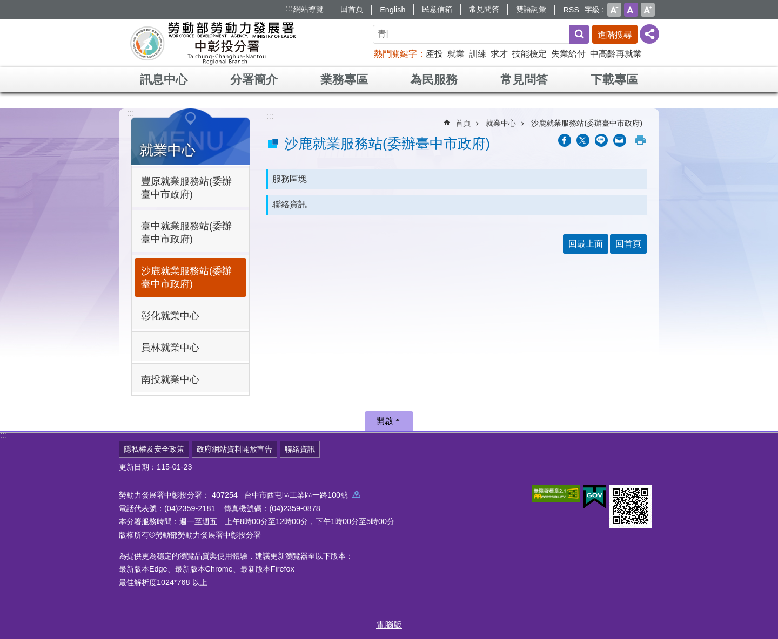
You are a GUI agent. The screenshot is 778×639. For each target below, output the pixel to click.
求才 (499, 53)
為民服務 (434, 79)
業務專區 (344, 79)
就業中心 (167, 150)
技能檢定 (529, 53)
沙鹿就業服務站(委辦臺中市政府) (186, 277)
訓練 (477, 53)
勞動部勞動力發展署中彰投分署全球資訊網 (213, 43)
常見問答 (484, 9)
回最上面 (585, 243)
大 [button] (648, 10)
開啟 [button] (384, 420)
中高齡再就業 (616, 53)
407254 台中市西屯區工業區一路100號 (286, 495)
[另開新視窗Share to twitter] (582, 140)
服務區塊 (289, 178)
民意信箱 (437, 9)
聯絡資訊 (289, 204)
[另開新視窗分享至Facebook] (564, 140)
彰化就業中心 (170, 315)
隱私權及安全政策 (154, 449)
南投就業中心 (170, 379)
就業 (456, 53)
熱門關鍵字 (395, 53)
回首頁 (351, 9)
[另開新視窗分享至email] (619, 140)
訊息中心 (163, 79)
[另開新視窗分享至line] (601, 140)
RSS (571, 9)
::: (288, 8)
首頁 (463, 123)
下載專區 (614, 79)
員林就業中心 (170, 347)
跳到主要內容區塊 (5, 5)
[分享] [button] (649, 34)
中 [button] (631, 10)
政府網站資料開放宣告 (234, 449)
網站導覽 (308, 9)
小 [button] (614, 10)
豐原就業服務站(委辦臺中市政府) (186, 188)
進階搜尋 (615, 34)
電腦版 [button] (389, 624)
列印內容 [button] (640, 140)
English (392, 9)
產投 (434, 53)
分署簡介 (254, 79)
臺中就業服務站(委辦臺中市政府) (186, 232)
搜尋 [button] (579, 34)
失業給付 (568, 53)
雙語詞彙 (531, 9)
